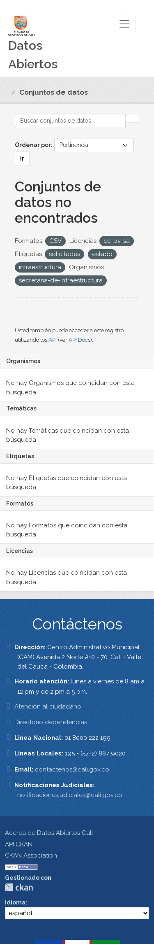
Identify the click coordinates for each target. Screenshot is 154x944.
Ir (22, 158)
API (52, 340)
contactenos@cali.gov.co (72, 769)
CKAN (19, 887)
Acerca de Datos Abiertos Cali (49, 833)
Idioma (15, 902)
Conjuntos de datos (53, 92)
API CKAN (18, 844)
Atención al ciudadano (47, 706)
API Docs (79, 340)
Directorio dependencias (50, 722)
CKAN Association (31, 855)
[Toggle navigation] (124, 24)
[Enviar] (132, 118)
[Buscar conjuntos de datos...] (70, 121)
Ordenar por (33, 145)
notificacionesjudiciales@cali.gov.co (69, 795)
